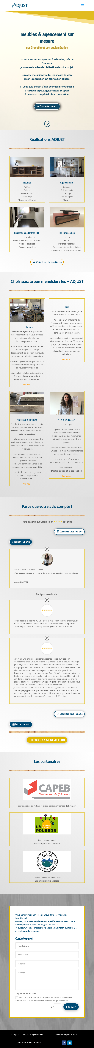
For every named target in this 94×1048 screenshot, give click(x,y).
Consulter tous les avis (71, 531)
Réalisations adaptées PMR (27, 233)
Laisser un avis (22, 541)
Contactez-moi (48, 106)
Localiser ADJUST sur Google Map (48, 739)
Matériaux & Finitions (27, 419)
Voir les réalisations (49, 262)
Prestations (27, 327)
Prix (67, 307)
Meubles (27, 182)
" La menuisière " (66, 420)
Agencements (66, 182)
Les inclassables (67, 233)
